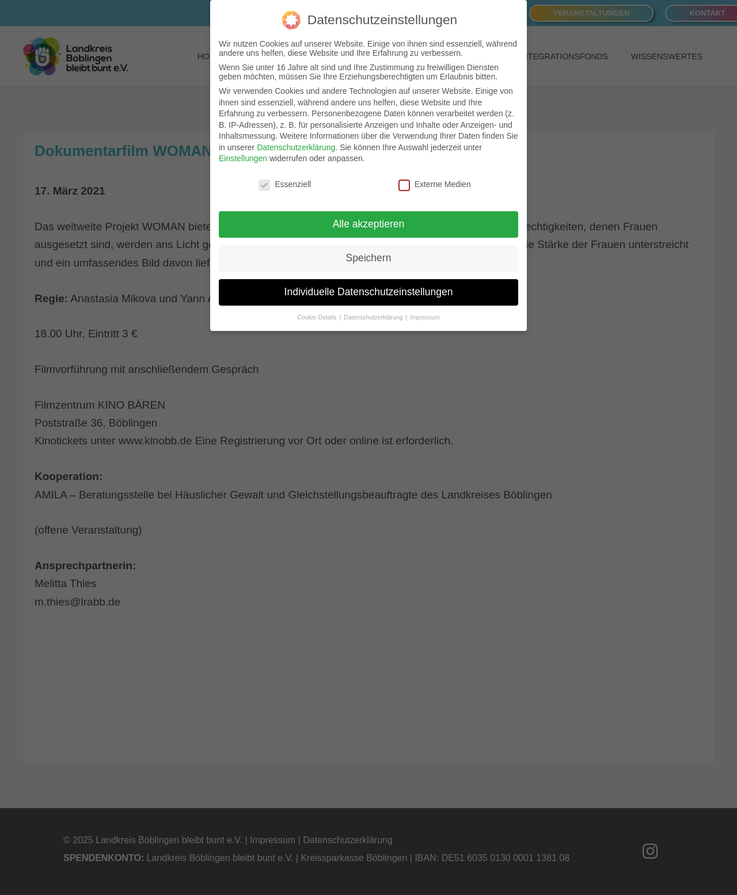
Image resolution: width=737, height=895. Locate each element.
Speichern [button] (369, 253)
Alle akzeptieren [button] (369, 219)
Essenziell (285, 180)
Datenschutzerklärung (296, 142)
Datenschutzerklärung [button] (374, 312)
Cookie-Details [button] (317, 312)
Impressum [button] (425, 312)
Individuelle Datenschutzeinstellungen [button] (368, 287)
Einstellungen (243, 154)
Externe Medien (434, 180)
